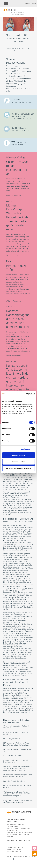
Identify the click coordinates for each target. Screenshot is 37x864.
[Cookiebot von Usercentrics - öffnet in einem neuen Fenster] (26, 394)
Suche (34, 3)
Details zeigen (26, 449)
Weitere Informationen (14, 196)
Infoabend (25, 691)
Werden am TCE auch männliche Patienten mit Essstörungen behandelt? (18, 801)
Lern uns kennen (17, 145)
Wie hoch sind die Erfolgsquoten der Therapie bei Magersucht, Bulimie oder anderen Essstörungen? (16, 794)
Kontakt (27, 3)
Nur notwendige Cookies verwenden (18, 468)
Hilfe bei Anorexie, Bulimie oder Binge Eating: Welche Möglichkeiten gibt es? (16, 744)
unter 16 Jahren (17, 584)
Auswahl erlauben (18, 462)
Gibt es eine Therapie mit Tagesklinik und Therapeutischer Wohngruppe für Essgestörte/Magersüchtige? (17, 768)
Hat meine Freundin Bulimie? (13, 781)
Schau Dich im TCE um (19, 131)
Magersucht (16, 475)
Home (9, 856)
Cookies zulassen (18, 455)
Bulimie (23, 483)
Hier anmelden (19, 42)
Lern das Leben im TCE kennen (22, 102)
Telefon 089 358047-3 (15, 847)
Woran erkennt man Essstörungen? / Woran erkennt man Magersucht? (18, 776)
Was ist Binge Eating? (10, 739)
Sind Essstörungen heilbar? (12, 756)
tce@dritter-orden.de (14, 851)
